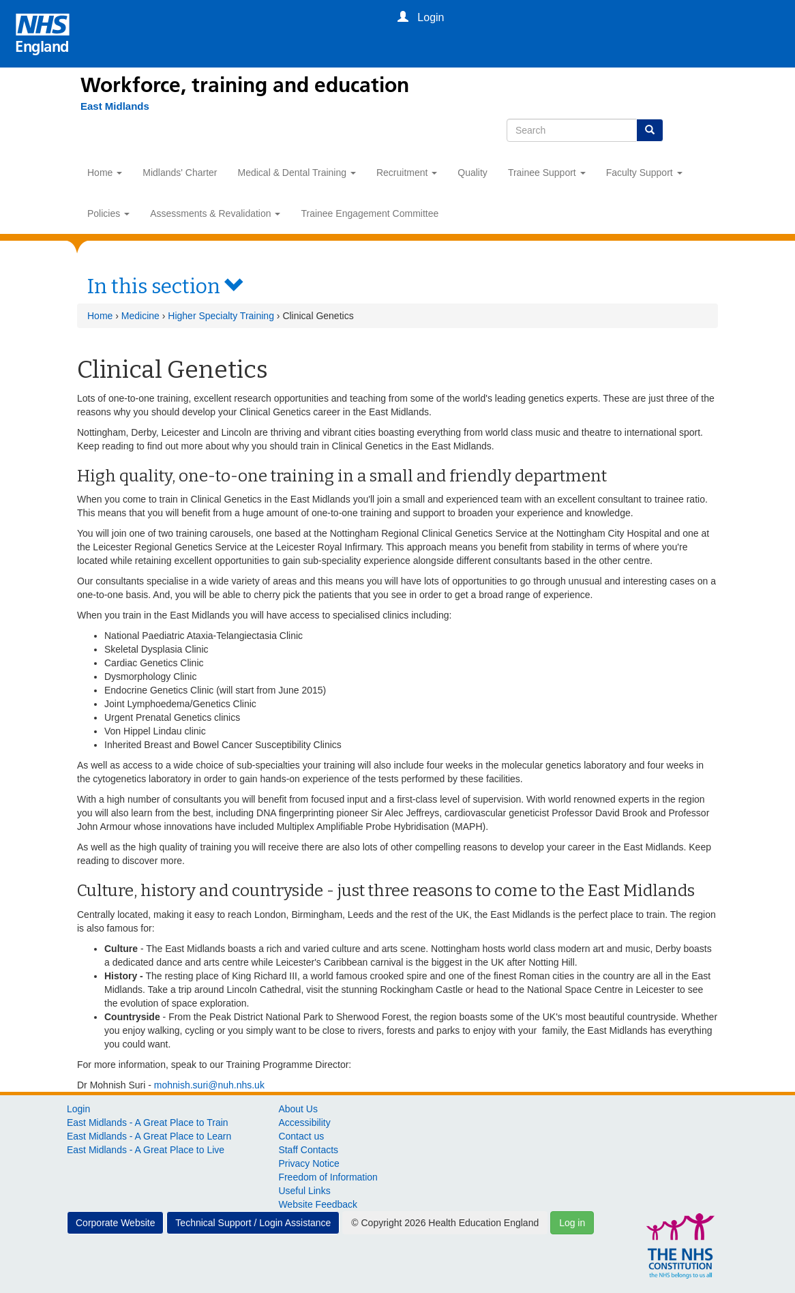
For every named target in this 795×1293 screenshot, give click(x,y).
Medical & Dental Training (297, 172)
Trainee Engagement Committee (369, 213)
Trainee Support (547, 172)
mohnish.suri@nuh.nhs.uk (209, 1085)
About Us (298, 1108)
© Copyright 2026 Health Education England (445, 1222)
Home (104, 172)
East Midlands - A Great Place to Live (145, 1149)
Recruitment (406, 172)
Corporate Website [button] (115, 1222)
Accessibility (304, 1122)
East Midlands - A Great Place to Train (147, 1122)
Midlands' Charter (179, 172)
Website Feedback (317, 1204)
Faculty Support (644, 172)
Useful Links (304, 1190)
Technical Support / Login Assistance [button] (253, 1222)
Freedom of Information (328, 1177)
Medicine (140, 315)
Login (78, 1108)
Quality (472, 172)
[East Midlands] (108, 106)
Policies (108, 213)
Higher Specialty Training (221, 315)
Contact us (301, 1136)
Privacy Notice (308, 1163)
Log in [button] (572, 1222)
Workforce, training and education (244, 85)
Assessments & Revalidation (215, 213)
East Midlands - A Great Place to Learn (149, 1136)
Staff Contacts (308, 1149)
